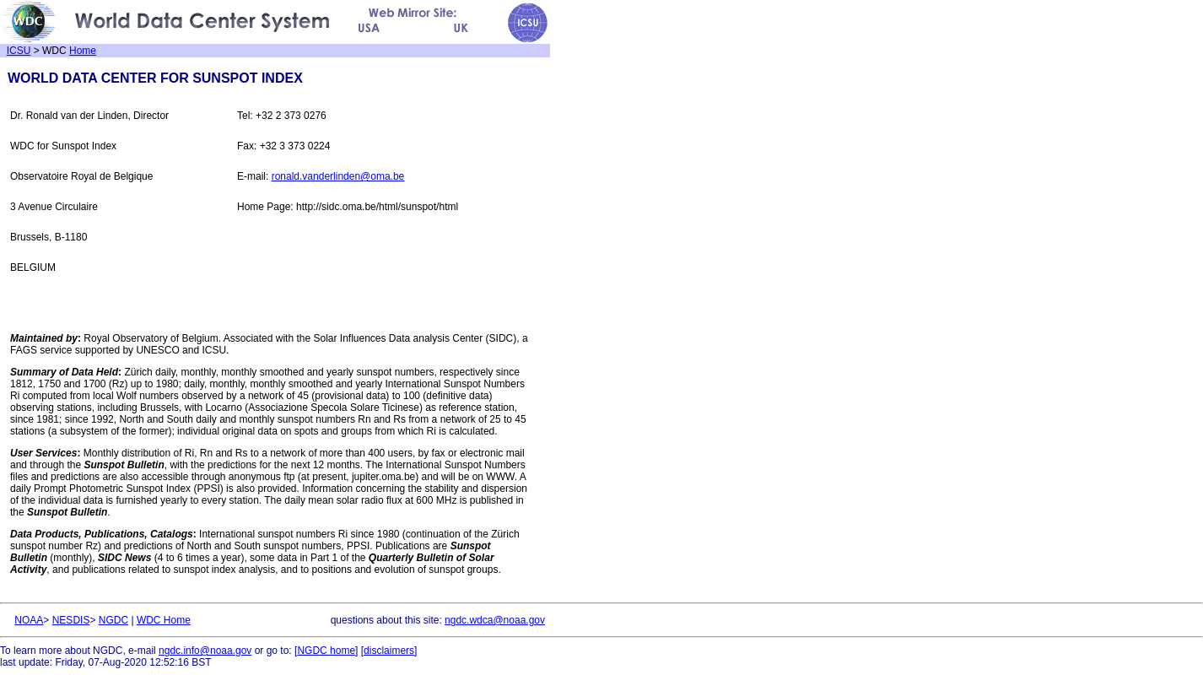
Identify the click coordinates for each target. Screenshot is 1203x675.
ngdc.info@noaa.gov (205, 650)
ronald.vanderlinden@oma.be (338, 176)
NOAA (28, 620)
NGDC (113, 620)
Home (82, 51)
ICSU (19, 51)
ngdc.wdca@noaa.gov (495, 620)
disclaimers (389, 650)
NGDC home (326, 650)
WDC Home (164, 620)
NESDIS (71, 620)
